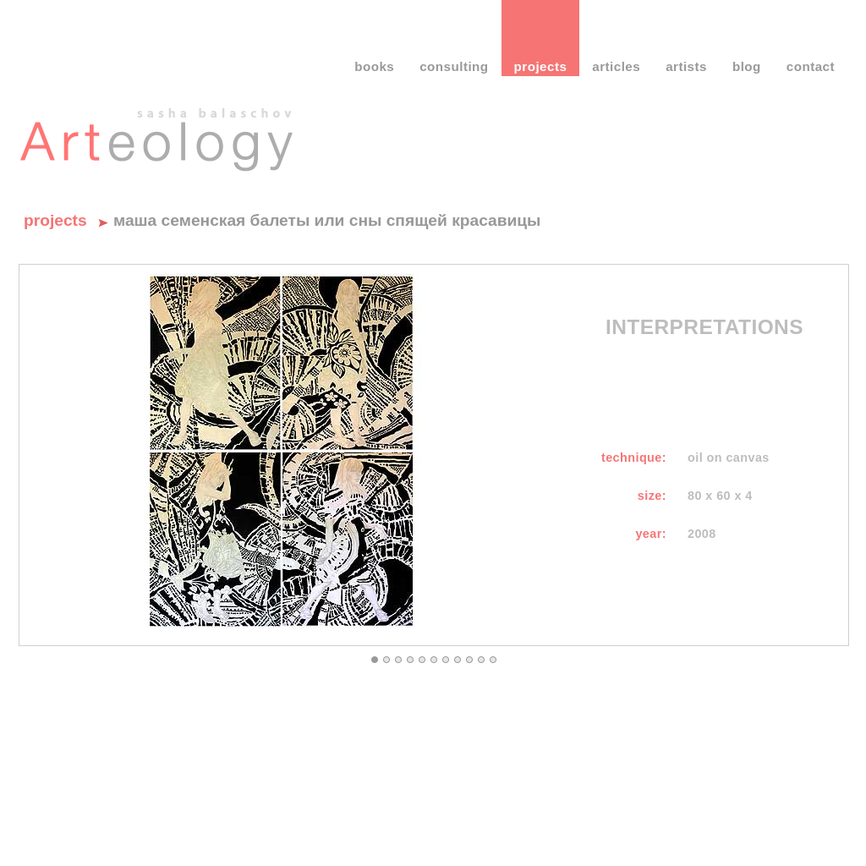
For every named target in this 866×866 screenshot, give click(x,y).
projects (540, 66)
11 (493, 659)
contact (811, 66)
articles (616, 66)
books (374, 66)
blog (746, 66)
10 (481, 659)
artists (686, 66)
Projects (55, 220)
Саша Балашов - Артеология (158, 131)
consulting (453, 66)
